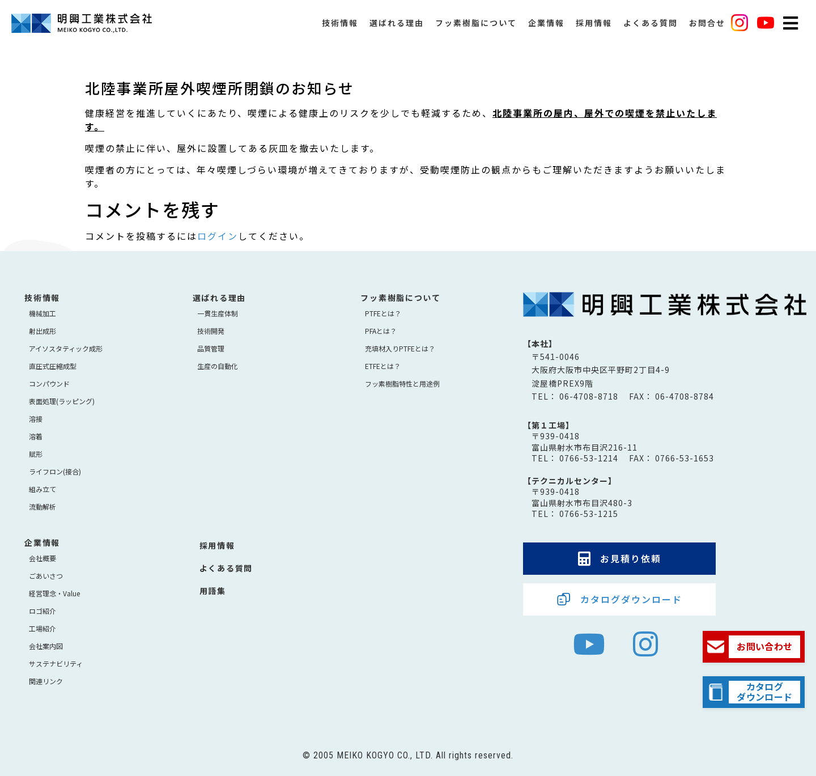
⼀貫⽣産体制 (217, 313)
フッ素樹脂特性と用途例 (402, 383)
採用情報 (594, 28)
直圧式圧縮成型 (52, 366)
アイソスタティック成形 (66, 348)
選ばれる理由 (396, 28)
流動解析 (42, 506)
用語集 (212, 590)
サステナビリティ (56, 663)
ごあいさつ (46, 575)
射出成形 (42, 331)
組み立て (42, 489)
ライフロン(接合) (55, 471)
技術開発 (210, 331)
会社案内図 (46, 646)
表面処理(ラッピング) (62, 401)
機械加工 (42, 313)
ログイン (217, 236)
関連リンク (46, 681)
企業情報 (546, 28)
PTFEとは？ (383, 313)
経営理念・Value (54, 593)
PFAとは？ (381, 331)
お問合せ (707, 28)
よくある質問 (650, 28)
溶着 (35, 436)
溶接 (35, 418)
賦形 (35, 454)
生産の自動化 (217, 366)
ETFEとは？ (383, 366)
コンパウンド (49, 383)
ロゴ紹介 (42, 611)
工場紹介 (42, 628)
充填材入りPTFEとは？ (400, 348)
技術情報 (340, 28)
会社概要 (42, 558)
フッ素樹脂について (476, 28)
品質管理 (210, 348)
